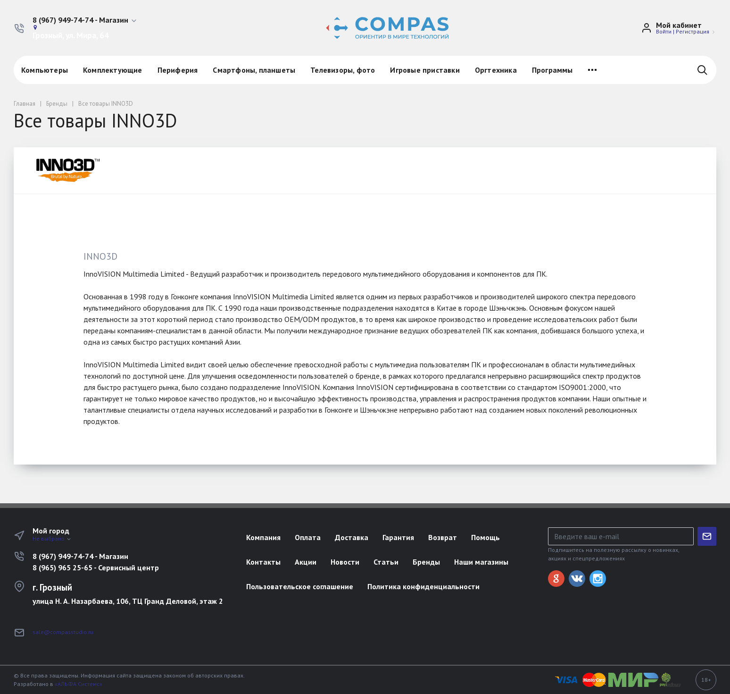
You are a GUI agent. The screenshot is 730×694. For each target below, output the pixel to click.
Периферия (178, 70)
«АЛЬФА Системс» (78, 683)
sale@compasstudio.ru (63, 631)
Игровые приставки (424, 70)
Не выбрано (52, 538)
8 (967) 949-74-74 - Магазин (80, 556)
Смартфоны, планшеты (254, 70)
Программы (552, 70)
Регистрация (692, 31)
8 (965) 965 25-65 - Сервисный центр (96, 567)
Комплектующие (112, 70)
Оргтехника (496, 70)
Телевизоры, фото (342, 70)
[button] (85, 20)
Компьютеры (44, 70)
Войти (664, 31)
